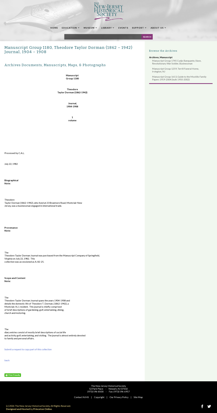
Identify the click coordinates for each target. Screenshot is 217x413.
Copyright (99, 397)
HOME (54, 27)
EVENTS (123, 27)
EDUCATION (69, 27)
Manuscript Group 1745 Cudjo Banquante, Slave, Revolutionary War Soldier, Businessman (176, 62)
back (7, 360)
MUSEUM (89, 27)
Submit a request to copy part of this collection (28, 349)
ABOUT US (157, 27)
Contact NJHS (81, 397)
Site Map (138, 397)
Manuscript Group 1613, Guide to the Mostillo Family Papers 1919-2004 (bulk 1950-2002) (179, 78)
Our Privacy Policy (119, 397)
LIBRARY (106, 27)
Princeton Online (42, 409)
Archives (154, 57)
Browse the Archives (163, 50)
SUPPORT (138, 27)
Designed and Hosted (18, 409)
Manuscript (166, 57)
